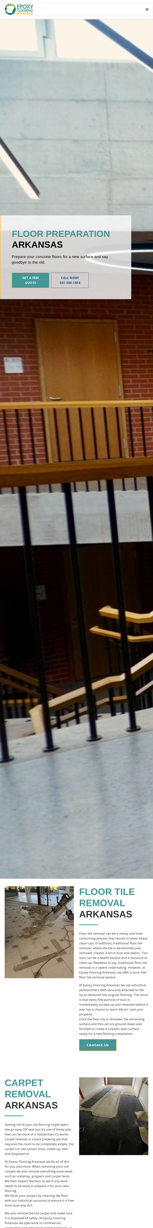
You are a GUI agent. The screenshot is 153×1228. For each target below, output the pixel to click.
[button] (21, 9)
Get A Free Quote (30, 280)
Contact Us (98, 1044)
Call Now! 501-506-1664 (70, 280)
